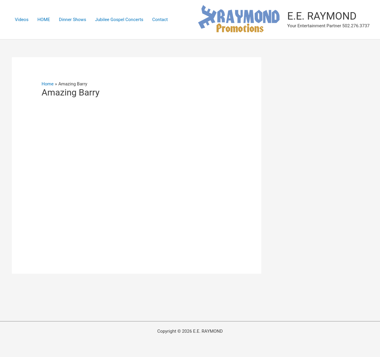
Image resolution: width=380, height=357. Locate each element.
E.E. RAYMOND (322, 16)
